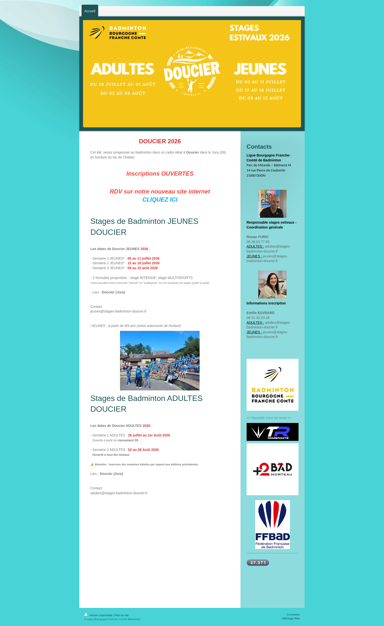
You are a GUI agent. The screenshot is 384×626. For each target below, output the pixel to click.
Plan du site (122, 615)
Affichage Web (291, 618)
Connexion (293, 614)
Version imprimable (98, 615)
